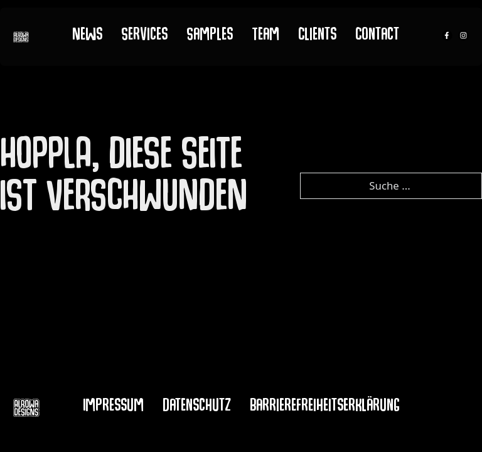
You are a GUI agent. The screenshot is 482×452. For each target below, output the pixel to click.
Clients (317, 36)
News (87, 36)
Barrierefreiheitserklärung (325, 407)
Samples (209, 36)
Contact (377, 36)
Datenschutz (197, 407)
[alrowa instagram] (463, 37)
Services (144, 36)
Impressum (113, 407)
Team (265, 36)
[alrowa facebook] (447, 37)
